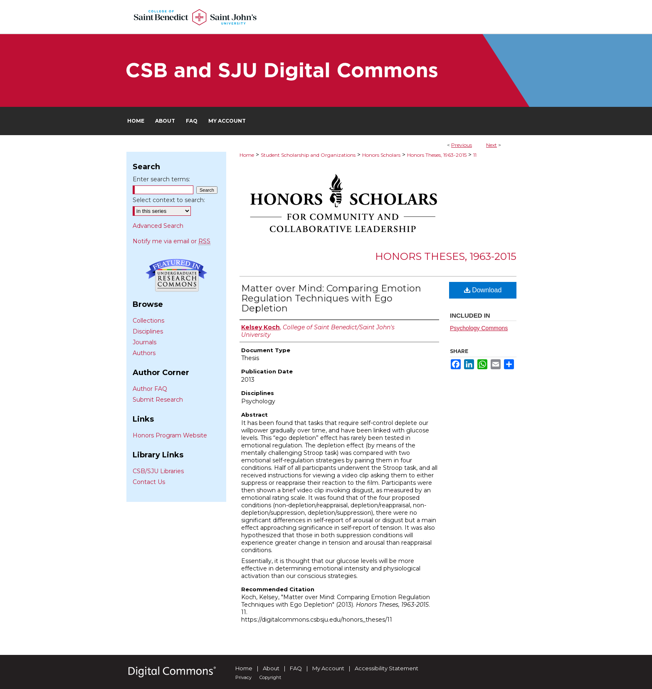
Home (247, 155)
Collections (148, 320)
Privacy (243, 677)
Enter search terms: (161, 179)
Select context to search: (169, 200)
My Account (328, 668)
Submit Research (158, 399)
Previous (461, 145)
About (271, 668)
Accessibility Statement (386, 668)
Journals (144, 342)
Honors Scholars (381, 155)
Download (483, 290)
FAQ (296, 668)
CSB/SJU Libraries (158, 471)
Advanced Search (158, 226)
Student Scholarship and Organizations (308, 155)
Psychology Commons (479, 328)
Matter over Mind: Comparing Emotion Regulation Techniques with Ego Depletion (331, 298)
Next (491, 145)
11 (475, 155)
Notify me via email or (171, 241)
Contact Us (149, 482)
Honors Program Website (170, 435)
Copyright (270, 677)
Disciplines (148, 331)
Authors (144, 353)
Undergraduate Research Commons (176, 275)
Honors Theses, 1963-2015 (437, 155)
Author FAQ (150, 389)
